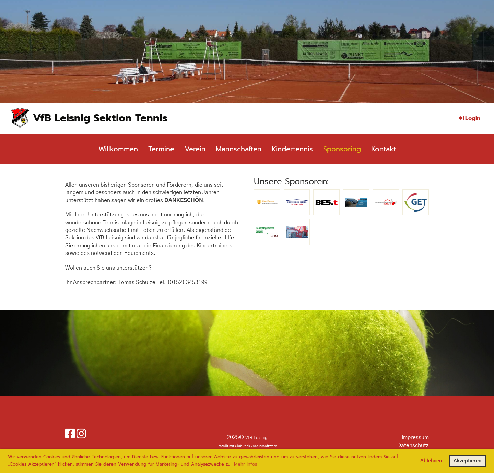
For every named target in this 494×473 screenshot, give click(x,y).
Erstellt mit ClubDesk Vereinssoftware (246, 446)
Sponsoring (342, 149)
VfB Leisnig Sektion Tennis (100, 118)
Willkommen (118, 149)
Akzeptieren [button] (467, 461)
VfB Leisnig (256, 438)
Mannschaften (238, 149)
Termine (161, 149)
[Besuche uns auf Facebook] (70, 434)
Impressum (415, 437)
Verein (195, 149)
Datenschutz (413, 445)
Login (469, 118)
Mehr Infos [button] (245, 464)
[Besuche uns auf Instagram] (81, 434)
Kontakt (383, 149)
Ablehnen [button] (431, 461)
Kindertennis (292, 149)
